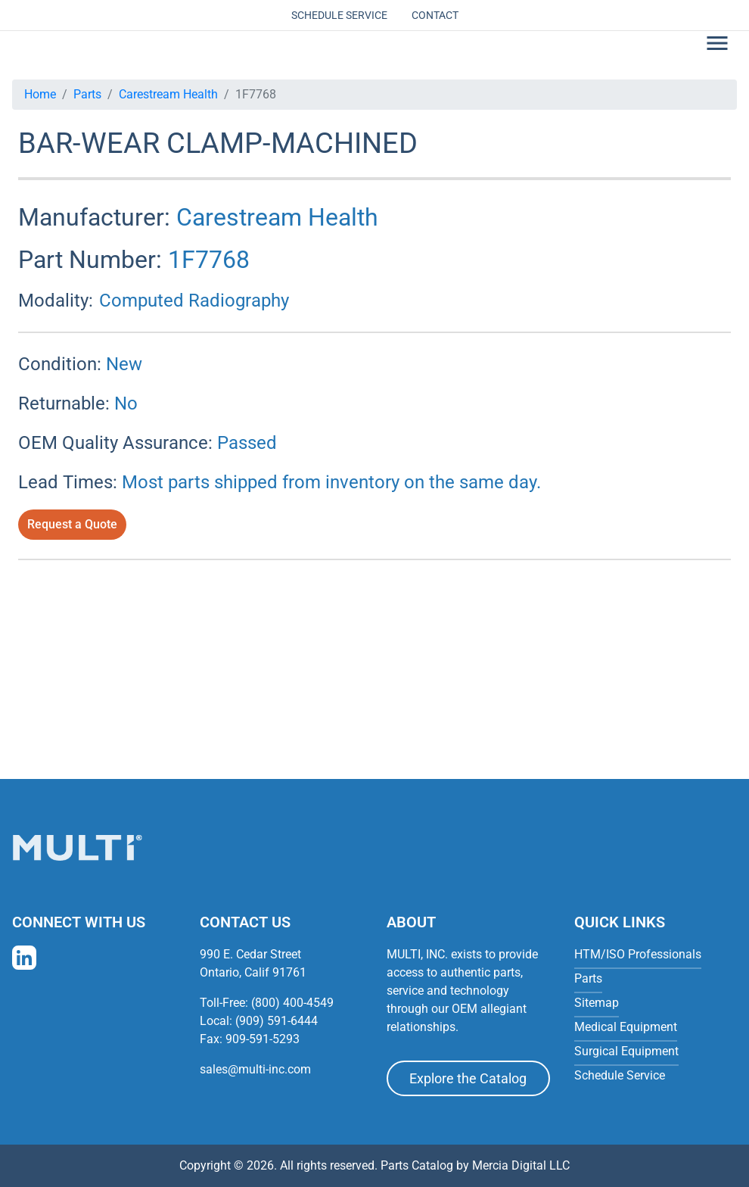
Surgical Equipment (626, 1051)
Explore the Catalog (468, 1078)
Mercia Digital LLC (521, 1165)
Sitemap (596, 1002)
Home (40, 94)
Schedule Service (339, 15)
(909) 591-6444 (276, 1021)
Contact (435, 15)
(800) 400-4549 (292, 1002)
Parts (87, 94)
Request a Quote (72, 524)
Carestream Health (168, 94)
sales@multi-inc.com (255, 1069)
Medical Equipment (625, 1027)
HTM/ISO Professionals (637, 954)
